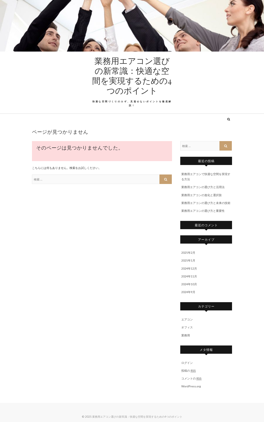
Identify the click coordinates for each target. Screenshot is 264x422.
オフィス (187, 327)
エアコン (187, 319)
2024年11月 (189, 276)
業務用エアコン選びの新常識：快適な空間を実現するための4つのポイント (132, 75)
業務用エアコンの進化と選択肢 (201, 195)
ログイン (187, 362)
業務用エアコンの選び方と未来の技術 (205, 203)
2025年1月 (188, 260)
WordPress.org (191, 386)
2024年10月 (189, 284)
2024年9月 (188, 292)
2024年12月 (189, 268)
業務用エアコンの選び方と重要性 (203, 210)
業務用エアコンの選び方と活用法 (203, 187)
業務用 (185, 335)
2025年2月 (188, 252)
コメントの (191, 378)
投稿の (188, 370)
